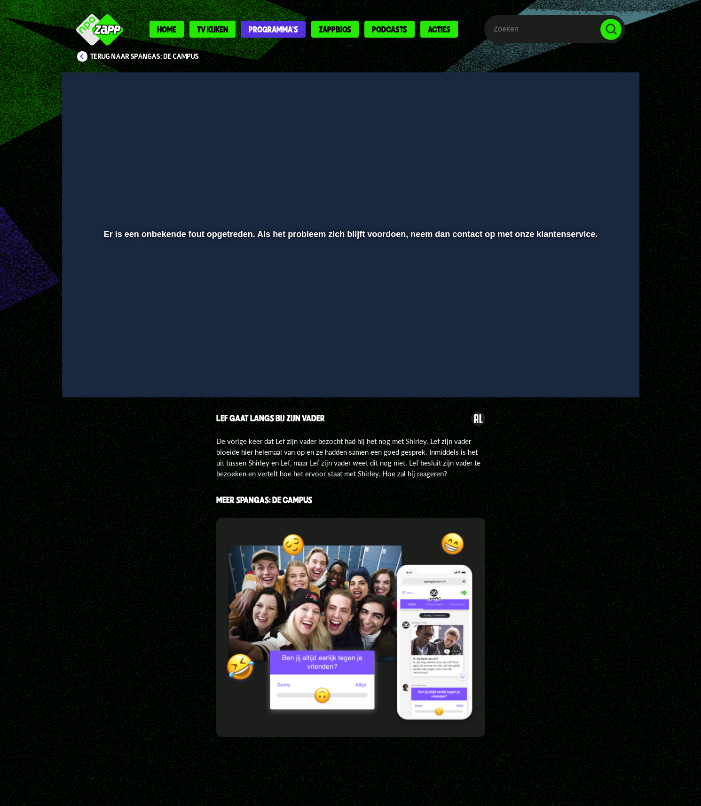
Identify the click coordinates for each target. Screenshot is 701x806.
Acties (439, 29)
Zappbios (335, 29)
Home (166, 29)
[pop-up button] (582, 365)
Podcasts (389, 29)
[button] (100, 365)
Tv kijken (212, 29)
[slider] (349, 345)
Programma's (273, 29)
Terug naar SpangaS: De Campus (144, 56)
